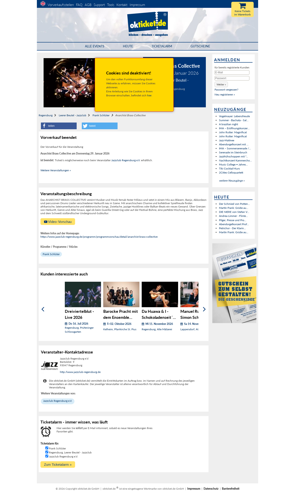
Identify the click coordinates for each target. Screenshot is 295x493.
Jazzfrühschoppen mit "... (233, 156)
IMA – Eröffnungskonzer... (234, 128)
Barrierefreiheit (230, 488)
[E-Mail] (232, 72)
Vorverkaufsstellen (61, 5)
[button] (59, 126)
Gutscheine (200, 46)
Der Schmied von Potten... (234, 203)
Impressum (137, 5)
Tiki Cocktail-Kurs (229, 168)
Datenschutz (211, 488)
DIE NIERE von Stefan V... (234, 212)
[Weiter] (204, 309)
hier (149, 95)
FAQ (79, 5)
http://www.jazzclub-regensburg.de (80, 372)
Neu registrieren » (225, 94)
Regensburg (46, 115)
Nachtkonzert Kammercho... (235, 160)
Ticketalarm (162, 46)
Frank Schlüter (101, 115)
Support (99, 5)
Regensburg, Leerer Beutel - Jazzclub (70, 452)
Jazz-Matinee (226, 140)
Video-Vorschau (58, 222)
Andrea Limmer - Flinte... (233, 216)
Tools (110, 5)
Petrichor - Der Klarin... (232, 228)
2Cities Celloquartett (231, 172)
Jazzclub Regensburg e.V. (125, 160)
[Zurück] (42, 309)
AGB (88, 5)
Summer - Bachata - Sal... (234, 120)
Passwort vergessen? (226, 89)
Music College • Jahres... (233, 164)
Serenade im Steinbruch (233, 152)
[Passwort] (232, 78)
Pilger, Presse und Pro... (232, 220)
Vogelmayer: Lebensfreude (234, 116)
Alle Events (94, 46)
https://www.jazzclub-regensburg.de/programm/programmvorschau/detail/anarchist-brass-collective (99, 236)
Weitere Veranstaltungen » (55, 170)
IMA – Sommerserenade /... (235, 148)
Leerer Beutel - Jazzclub (72, 115)
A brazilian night (228, 124)
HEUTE (128, 46)
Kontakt (121, 5)
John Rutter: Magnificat (233, 132)
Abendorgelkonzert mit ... (234, 144)
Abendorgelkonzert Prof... (234, 224)
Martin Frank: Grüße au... (233, 207)
